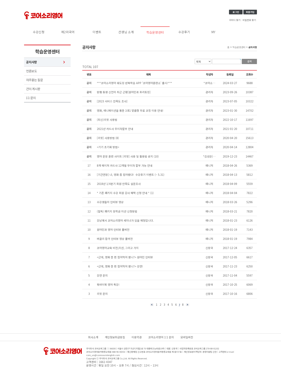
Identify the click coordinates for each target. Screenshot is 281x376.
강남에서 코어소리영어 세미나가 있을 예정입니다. (125, 220)
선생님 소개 (126, 32)
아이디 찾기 (234, 20)
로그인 (236, 12)
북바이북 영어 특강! (108, 284)
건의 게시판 (33, 89)
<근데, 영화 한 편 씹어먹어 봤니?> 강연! (120, 266)
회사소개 (93, 337)
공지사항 (31, 62)
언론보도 (31, 71)
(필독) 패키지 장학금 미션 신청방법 (117, 211)
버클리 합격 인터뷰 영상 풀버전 (115, 239)
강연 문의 (102, 275)
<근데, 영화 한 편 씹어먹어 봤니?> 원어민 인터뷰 (125, 257)
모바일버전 (186, 337)
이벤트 (97, 32)
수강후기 (184, 32)
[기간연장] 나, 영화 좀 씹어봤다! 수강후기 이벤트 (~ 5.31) (130, 175)
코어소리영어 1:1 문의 (161, 337)
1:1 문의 (31, 97)
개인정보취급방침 (115, 337)
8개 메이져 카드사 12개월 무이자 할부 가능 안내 (124, 165)
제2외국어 (68, 32)
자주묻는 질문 (34, 80)
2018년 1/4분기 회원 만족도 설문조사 (119, 184)
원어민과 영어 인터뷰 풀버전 (113, 230)
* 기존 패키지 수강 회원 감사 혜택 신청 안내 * (123, 193)
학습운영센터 (155, 32)
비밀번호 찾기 (249, 20)
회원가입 (250, 12)
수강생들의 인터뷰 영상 (110, 202)
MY (213, 32)
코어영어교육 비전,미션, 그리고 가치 (118, 248)
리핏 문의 (102, 294)
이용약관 (137, 337)
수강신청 (38, 32)
